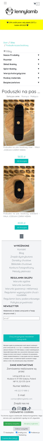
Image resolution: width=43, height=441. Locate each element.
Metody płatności (21, 271)
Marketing (21, 435)
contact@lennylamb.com (21, 399)
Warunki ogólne (21, 281)
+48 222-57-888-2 (21, 390)
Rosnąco (25, 96)
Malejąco (34, 96)
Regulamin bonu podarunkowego (22, 298)
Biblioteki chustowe (21, 264)
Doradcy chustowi (21, 260)
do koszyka (21, 161)
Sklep (12, 42)
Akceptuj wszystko (12, 424)
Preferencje (34, 433)
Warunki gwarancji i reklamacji (21, 288)
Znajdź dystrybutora (21, 256)
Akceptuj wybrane (31, 424)
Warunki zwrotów (21, 285)
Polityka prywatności (21, 302)
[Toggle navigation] (13, 3)
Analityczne (21, 433)
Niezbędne (8, 433)
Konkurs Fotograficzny (21, 267)
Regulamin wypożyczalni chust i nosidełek (21, 294)
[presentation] (20, 327)
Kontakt (21, 249)
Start (5, 42)
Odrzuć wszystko (21, 429)
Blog (21, 253)
